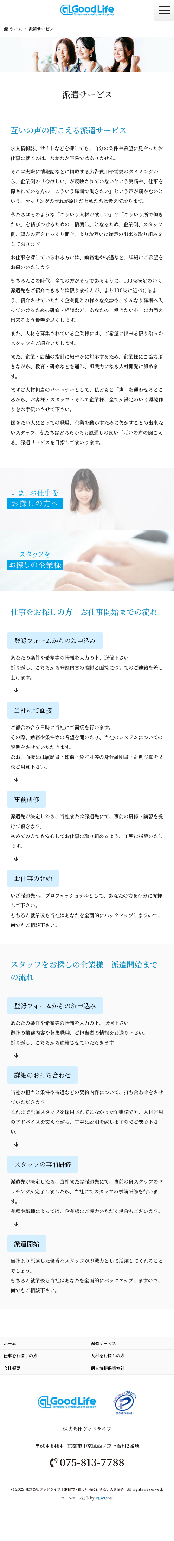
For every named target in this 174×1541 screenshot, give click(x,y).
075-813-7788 (87, 1462)
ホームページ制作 (75, 1498)
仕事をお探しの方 (20, 1355)
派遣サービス (103, 1343)
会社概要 (12, 1368)
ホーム (10, 1343)
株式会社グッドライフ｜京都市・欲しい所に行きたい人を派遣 (75, 1489)
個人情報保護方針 (107, 1368)
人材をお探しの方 (107, 1355)
